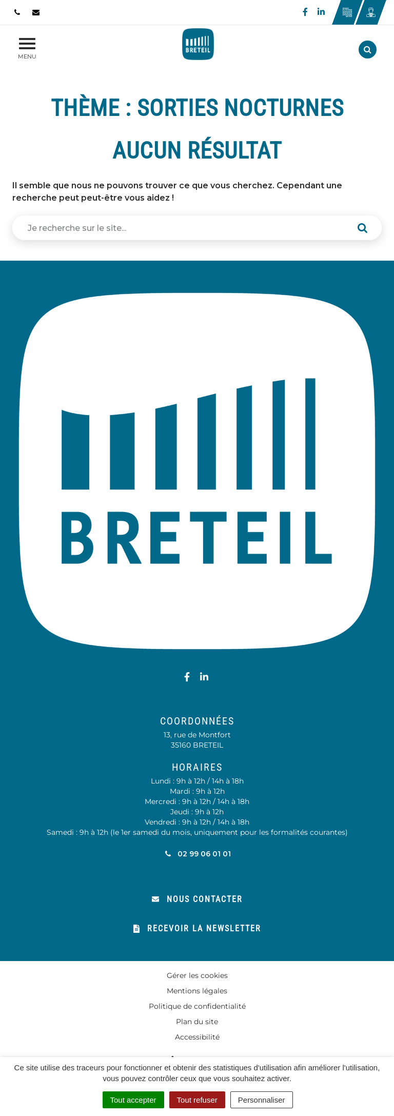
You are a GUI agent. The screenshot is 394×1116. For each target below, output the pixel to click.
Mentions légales (197, 990)
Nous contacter (197, 899)
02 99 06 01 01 (197, 853)
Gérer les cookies (197, 975)
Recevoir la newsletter (197, 928)
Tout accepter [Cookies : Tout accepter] (133, 1099)
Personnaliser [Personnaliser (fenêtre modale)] (261, 1099)
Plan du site (197, 1021)
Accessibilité (197, 1037)
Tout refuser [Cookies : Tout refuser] (197, 1099)
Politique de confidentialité (197, 1006)
